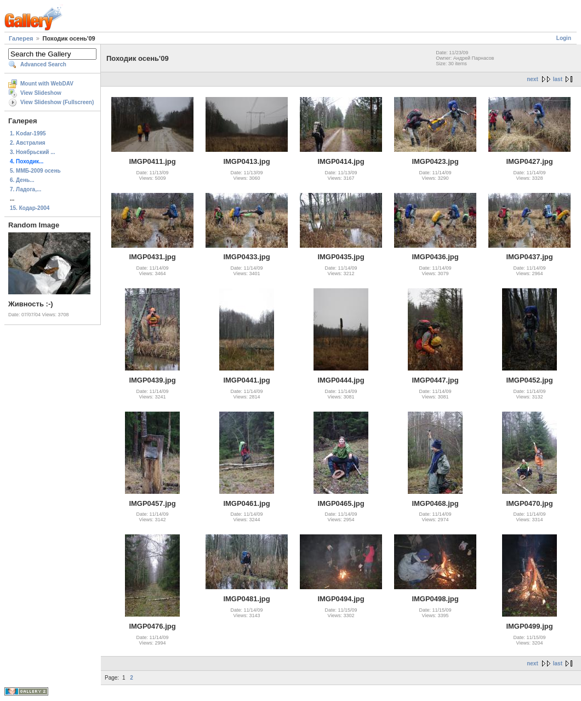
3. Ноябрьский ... (32, 152)
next (532, 79)
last (557, 79)
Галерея (21, 38)
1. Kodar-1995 (28, 133)
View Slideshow (40, 93)
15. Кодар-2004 (29, 208)
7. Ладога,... (25, 189)
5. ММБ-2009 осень (35, 171)
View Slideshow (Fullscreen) (57, 102)
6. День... (22, 180)
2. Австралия (27, 143)
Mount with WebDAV (46, 84)
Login (563, 38)
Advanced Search (43, 64)
